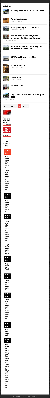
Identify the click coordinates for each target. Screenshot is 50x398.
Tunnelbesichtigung (20, 19)
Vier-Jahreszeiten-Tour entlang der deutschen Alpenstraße (26, 47)
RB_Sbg (20, 21)
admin (20, 13)
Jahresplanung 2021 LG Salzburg (25, 27)
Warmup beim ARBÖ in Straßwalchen (27, 10)
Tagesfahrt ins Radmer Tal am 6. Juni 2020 (27, 95)
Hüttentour (16, 77)
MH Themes (34, 396)
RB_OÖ (12, 99)
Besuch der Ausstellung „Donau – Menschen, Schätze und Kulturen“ (26, 36)
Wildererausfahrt (18, 65)
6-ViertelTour (17, 85)
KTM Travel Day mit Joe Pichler (24, 57)
